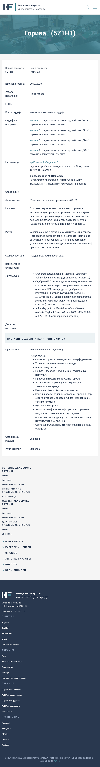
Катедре (5, 672)
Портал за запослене (11, 689)
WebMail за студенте (11, 706)
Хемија (5, 476)
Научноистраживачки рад (13, 678)
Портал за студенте (10, 700)
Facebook (6, 723)
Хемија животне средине (13, 484)
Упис (4, 656)
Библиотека (7, 633)
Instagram (6, 728)
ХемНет (5, 628)
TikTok (5, 734)
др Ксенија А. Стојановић (44, 162)
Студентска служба (10, 644)
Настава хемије (9, 496)
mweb (57, 761)
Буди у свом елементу (12, 661)
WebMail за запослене (12, 695)
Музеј (4, 639)
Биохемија (7, 480)
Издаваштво (7, 667)
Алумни (5, 622)
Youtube (5, 745)
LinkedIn (5, 739)
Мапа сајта (7, 711)
